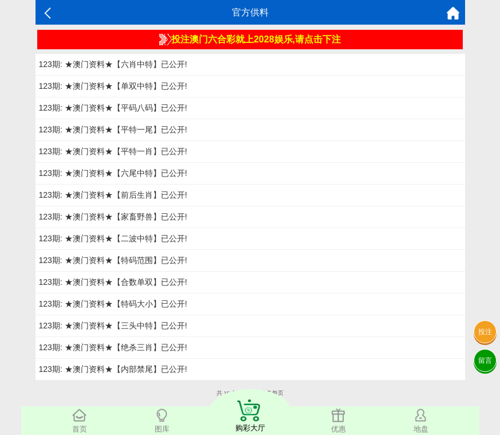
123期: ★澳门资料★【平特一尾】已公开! (113, 129)
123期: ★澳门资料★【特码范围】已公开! (113, 260)
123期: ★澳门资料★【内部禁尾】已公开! (113, 369)
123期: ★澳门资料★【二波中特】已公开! (113, 238)
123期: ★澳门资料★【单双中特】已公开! (113, 86)
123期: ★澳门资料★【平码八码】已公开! (113, 107)
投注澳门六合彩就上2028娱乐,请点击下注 (250, 39)
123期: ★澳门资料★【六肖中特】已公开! (113, 64)
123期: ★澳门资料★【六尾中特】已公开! (113, 173)
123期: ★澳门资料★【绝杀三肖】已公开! (113, 347)
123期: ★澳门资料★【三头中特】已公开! (113, 325)
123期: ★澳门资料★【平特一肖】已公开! (113, 151)
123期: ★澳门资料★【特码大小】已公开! (113, 303)
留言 (485, 360)
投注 (485, 332)
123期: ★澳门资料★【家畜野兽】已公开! (113, 216)
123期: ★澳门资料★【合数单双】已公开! (113, 282)
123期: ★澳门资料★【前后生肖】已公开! (113, 194)
